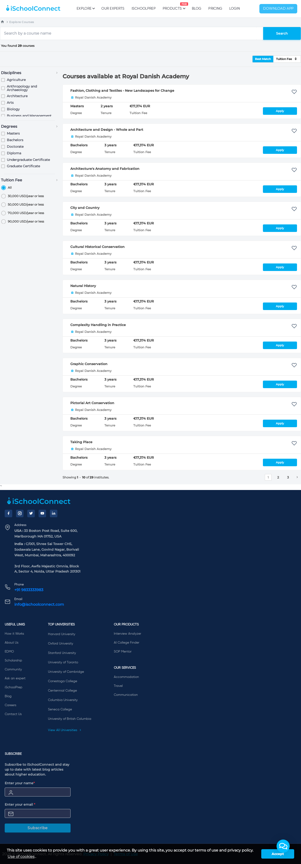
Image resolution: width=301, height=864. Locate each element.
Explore (85, 8)
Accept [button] (278, 854)
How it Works (14, 633)
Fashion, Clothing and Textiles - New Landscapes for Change (122, 90)
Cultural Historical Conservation (97, 247)
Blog (196, 8)
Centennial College (62, 690)
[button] (283, 846)
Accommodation (126, 677)
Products (172, 6)
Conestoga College (62, 681)
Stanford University (62, 653)
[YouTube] (42, 513)
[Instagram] (20, 513)
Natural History (83, 286)
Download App (278, 9)
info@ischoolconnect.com (39, 604)
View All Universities (64, 730)
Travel (118, 686)
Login (234, 8)
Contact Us (13, 714)
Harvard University (61, 634)
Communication (126, 695)
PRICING (215, 8)
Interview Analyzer (127, 633)
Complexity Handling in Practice (98, 325)
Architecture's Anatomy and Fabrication (104, 169)
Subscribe (38, 828)
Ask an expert (15, 678)
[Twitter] (31, 513)
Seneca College (60, 709)
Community (13, 669)
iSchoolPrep (144, 8)
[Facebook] (8, 513)
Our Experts (112, 8)
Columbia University (63, 700)
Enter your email (20, 804)
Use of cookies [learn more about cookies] (21, 856)
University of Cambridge (66, 671)
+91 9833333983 (28, 590)
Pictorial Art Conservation (92, 403)
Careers (10, 705)
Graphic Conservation (88, 364)
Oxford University (60, 643)
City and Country (84, 208)
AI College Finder (126, 642)
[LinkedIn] (53, 513)
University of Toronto (63, 662)
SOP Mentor (122, 651)
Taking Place (81, 442)
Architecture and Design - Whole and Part (106, 129)
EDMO (9, 651)
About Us (11, 642)
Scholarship (13, 660)
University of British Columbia (69, 719)
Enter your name (20, 783)
